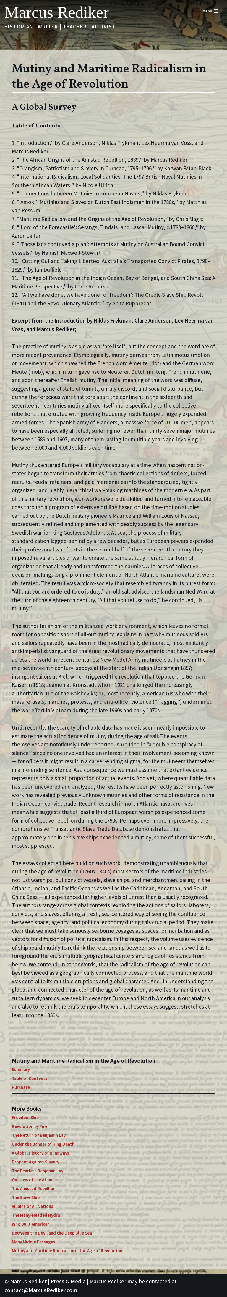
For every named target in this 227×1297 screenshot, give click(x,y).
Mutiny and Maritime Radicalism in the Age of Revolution (67, 1250)
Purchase (21, 1087)
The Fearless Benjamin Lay (37, 1170)
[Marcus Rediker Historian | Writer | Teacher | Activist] (56, 12)
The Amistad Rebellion (34, 1188)
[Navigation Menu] (210, 11)
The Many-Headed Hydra (36, 1215)
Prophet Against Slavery (35, 1162)
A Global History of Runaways (40, 1153)
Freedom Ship (25, 1117)
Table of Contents (29, 1078)
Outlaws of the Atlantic (35, 1179)
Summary (21, 1069)
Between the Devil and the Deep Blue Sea (52, 1233)
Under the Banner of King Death (43, 1144)
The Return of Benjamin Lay (39, 1135)
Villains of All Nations (32, 1206)
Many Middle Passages (33, 1242)
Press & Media (68, 1281)
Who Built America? (30, 1224)
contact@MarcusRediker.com (40, 1290)
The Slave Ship (26, 1197)
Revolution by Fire (29, 1126)
